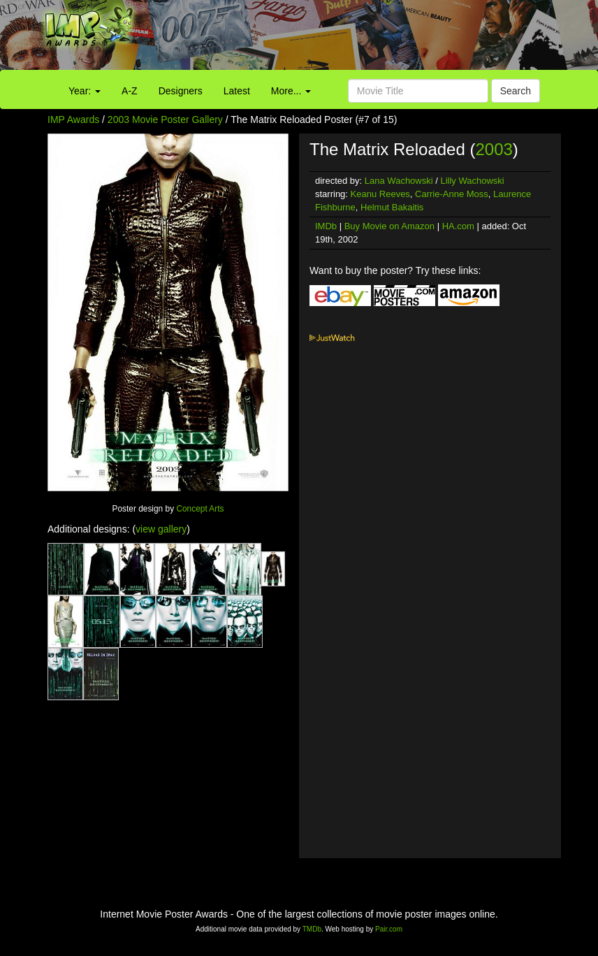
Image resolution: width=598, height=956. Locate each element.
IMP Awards (73, 119)
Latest (237, 90)
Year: (84, 90)
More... (291, 90)
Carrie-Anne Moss (451, 194)
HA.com (458, 226)
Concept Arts (200, 509)
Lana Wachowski (399, 180)
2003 (493, 149)
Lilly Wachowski (472, 180)
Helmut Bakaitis (391, 207)
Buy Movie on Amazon (389, 226)
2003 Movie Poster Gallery (165, 119)
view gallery (161, 529)
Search (515, 90)
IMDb (326, 226)
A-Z (130, 90)
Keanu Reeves (380, 194)
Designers (181, 90)
